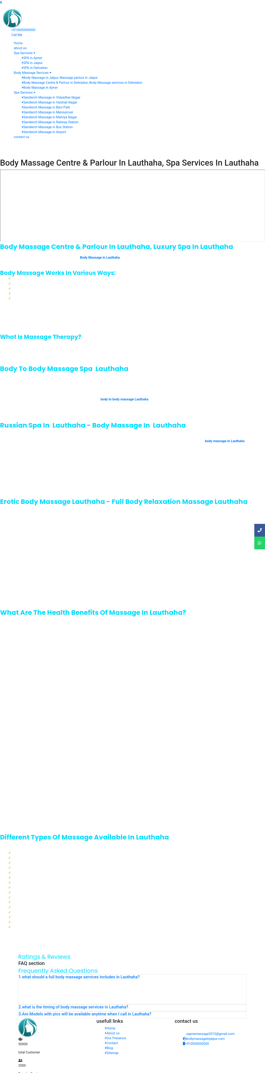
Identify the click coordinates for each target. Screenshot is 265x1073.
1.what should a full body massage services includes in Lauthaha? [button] (79, 976)
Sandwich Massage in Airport (44, 132)
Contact (111, 1043)
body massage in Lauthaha (224, 441)
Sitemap (112, 1053)
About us (112, 1033)
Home (110, 1028)
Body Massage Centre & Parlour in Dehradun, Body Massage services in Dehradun (82, 83)
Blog (109, 1048)
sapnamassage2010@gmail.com (210, 1034)
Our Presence (115, 1038)
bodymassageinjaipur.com (204, 1039)
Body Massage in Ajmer (40, 88)
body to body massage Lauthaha (124, 399)
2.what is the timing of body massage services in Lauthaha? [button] (73, 1006)
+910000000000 (23, 30)
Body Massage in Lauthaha (100, 257)
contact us (21, 137)
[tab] (132, 977)
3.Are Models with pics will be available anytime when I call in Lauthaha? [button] (85, 1013)
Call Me (16, 35)
